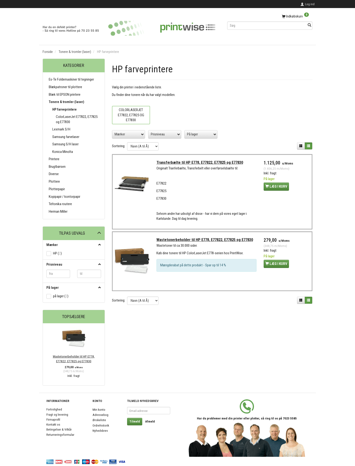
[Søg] (309, 25)
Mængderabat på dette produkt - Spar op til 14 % (194, 267)
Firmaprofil (53, 419)
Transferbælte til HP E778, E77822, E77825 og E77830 (200, 163)
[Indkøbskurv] (269, 17)
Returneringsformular (60, 434)
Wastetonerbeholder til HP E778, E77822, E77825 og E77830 (74, 358)
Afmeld (150, 421)
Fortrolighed (54, 409)
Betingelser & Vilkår (59, 429)
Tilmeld (134, 421)
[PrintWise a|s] (129, 26)
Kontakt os (53, 424)
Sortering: (118, 146)
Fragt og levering (57, 414)
